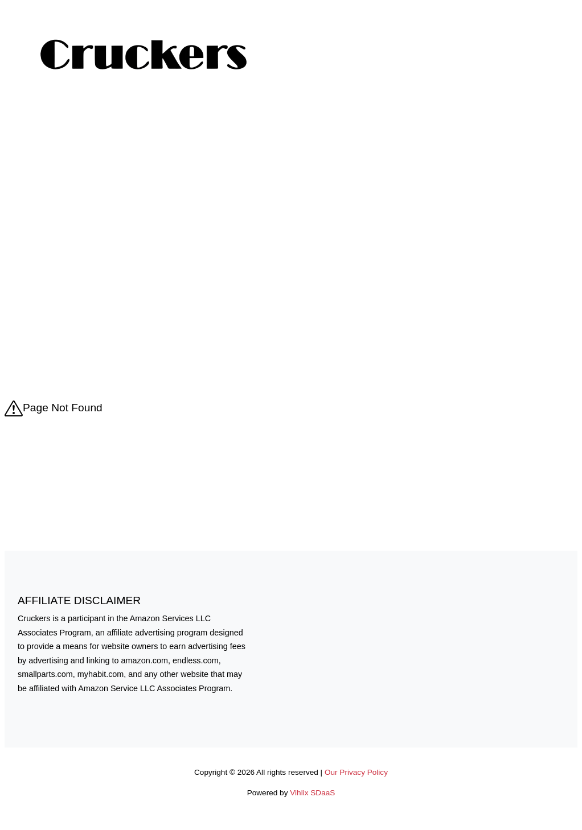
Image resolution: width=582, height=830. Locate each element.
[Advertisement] (291, 186)
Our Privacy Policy (356, 772)
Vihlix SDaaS (312, 792)
